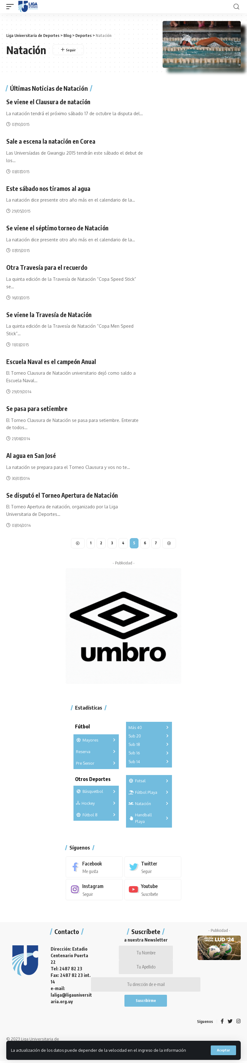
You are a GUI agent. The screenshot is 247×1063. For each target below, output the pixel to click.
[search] (236, 7)
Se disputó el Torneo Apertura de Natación (63, 493)
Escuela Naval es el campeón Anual (52, 360)
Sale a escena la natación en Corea (51, 141)
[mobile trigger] (11, 6)
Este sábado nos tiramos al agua (49, 188)
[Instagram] (94, 889)
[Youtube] (153, 889)
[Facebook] (94, 866)
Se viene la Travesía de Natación (49, 313)
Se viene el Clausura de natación (49, 101)
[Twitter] (153, 866)
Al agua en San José (32, 454)
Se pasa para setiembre (37, 407)
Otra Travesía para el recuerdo (47, 266)
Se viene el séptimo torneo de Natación (58, 227)
